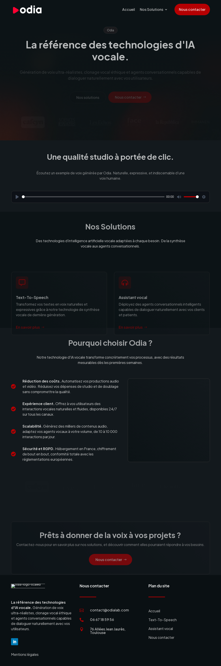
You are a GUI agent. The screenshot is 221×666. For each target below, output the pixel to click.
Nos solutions (87, 98)
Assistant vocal (160, 628)
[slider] (93, 197)
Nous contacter (192, 9)
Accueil (128, 9)
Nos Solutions (151, 9)
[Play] (17, 196)
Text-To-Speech (162, 619)
